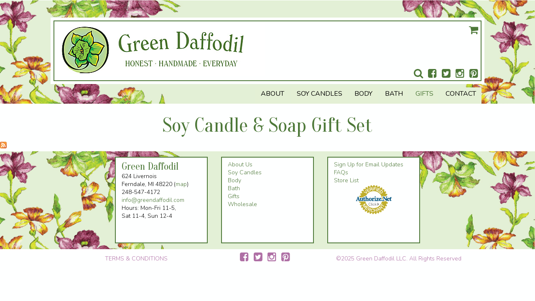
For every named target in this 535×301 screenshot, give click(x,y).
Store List (346, 180)
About (272, 93)
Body (363, 93)
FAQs (341, 172)
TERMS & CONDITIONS (136, 259)
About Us (240, 164)
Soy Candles (319, 93)
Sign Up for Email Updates (368, 164)
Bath (394, 93)
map (181, 184)
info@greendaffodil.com (153, 200)
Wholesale (242, 204)
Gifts (424, 93)
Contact (461, 93)
